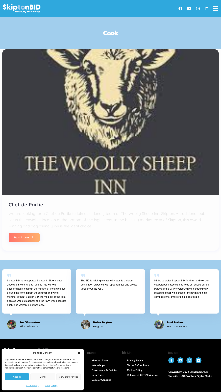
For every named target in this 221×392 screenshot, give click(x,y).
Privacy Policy (51, 385)
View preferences (68, 376)
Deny (43, 376)
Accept (17, 376)
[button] (79, 353)
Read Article (23, 237)
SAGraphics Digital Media (197, 376)
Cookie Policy (32, 385)
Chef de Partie (26, 204)
